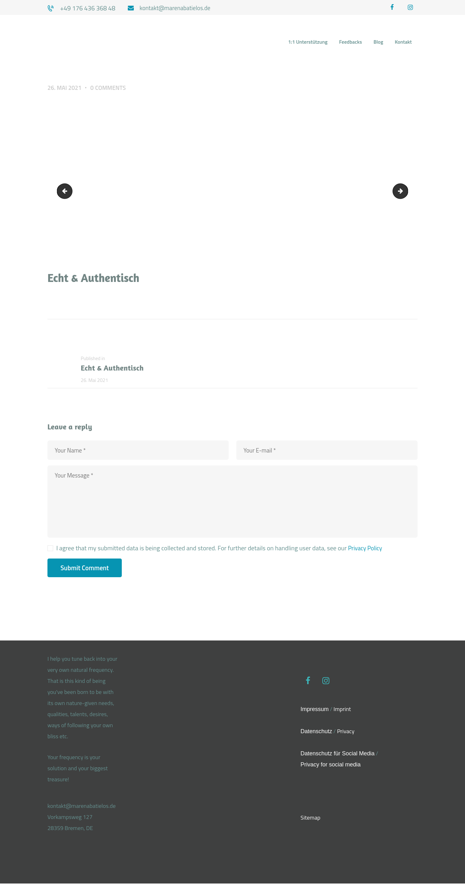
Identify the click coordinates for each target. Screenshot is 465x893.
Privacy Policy (366, 557)
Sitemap (310, 828)
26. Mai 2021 (65, 88)
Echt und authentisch (404, 192)
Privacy (345, 741)
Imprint (342, 718)
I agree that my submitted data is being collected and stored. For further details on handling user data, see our (220, 557)
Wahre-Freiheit (67, 192)
